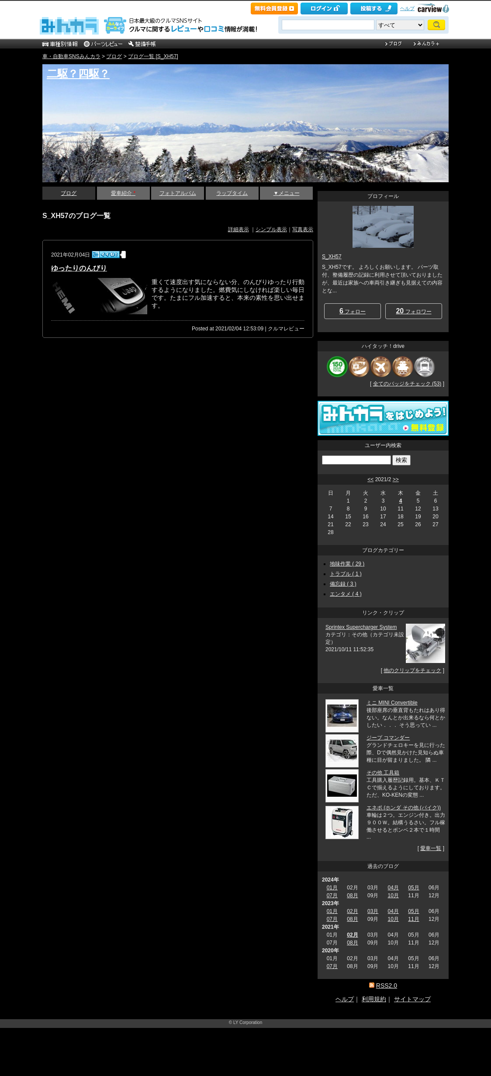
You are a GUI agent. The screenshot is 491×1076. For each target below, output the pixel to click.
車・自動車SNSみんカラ (71, 56)
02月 (352, 911)
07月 (332, 895)
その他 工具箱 (383, 773)
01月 (332, 888)
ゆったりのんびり (79, 268)
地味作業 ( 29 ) (347, 564)
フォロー (352, 311)
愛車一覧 (430, 848)
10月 (393, 895)
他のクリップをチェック (412, 670)
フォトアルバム (177, 193)
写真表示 (302, 229)
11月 (413, 919)
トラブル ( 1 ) (346, 574)
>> (396, 479)
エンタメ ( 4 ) (346, 594)
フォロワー (413, 311)
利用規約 (374, 999)
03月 (372, 911)
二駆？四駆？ (78, 74)
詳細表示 (238, 229)
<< (370, 479)
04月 (393, 888)
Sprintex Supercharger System (361, 627)
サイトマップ (412, 999)
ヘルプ (407, 8)
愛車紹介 (123, 193)
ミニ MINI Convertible (392, 703)
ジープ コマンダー (388, 738)
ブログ (114, 56)
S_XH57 (332, 256)
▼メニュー (286, 193)
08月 (352, 895)
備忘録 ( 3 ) (343, 584)
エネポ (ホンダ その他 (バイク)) (404, 808)
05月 (413, 888)
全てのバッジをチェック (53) (407, 384)
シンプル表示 (271, 229)
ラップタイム (232, 193)
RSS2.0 (386, 985)
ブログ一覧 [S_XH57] (153, 56)
